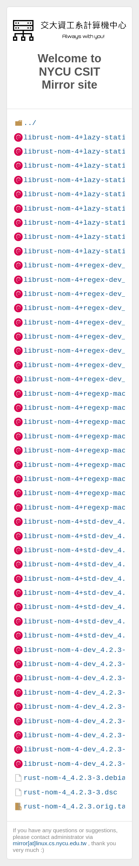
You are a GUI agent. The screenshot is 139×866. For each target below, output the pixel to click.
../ (29, 123)
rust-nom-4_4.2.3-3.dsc (70, 792)
